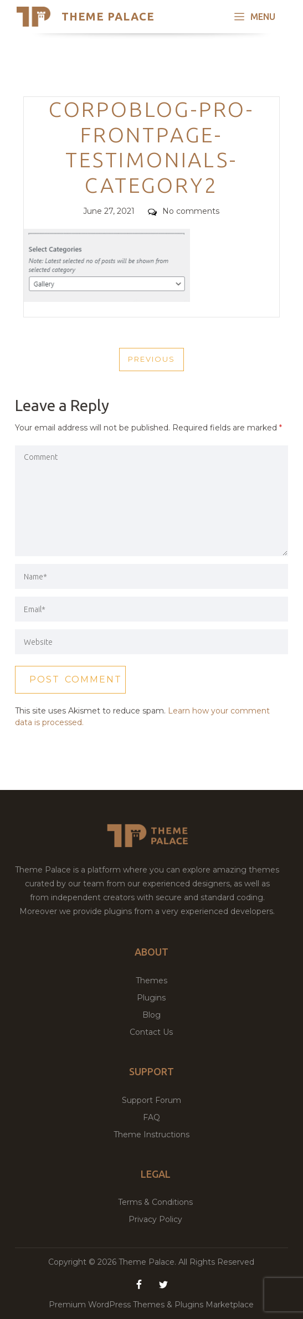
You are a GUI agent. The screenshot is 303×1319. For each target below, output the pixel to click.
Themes (151, 981)
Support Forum (151, 1100)
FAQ (151, 1117)
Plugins (151, 998)
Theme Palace (108, 16)
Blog (151, 1015)
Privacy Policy (155, 1219)
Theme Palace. (148, 1262)
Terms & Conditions (155, 1202)
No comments (183, 211)
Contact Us (151, 1032)
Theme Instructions (151, 1135)
